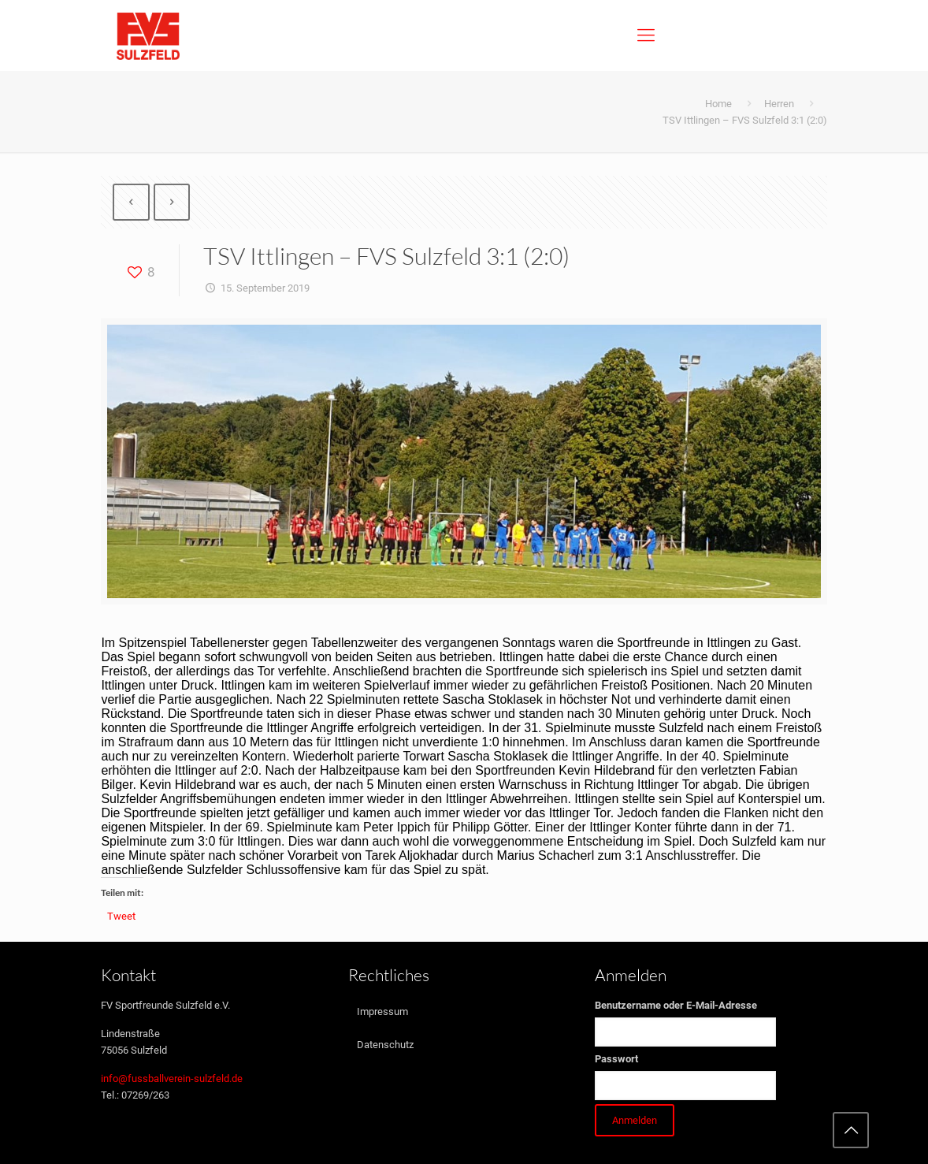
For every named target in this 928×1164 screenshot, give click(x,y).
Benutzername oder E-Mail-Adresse (676, 1005)
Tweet (121, 916)
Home (718, 104)
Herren (779, 104)
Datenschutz (385, 1045)
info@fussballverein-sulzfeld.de (172, 1078)
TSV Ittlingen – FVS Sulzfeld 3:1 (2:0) (745, 120)
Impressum (382, 1011)
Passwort (616, 1059)
